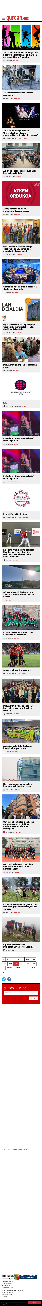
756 (33, 964)
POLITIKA (15, 292)
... (22, 959)
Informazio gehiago (14, 1304)
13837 (17, 968)
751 (4, 964)
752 (10, 964)
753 (16, 964)
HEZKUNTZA (19, 332)
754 (22, 964)
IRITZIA (24, 406)
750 (33, 959)
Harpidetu (33, 998)
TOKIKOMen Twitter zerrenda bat (15, 1149)
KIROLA (16, 444)
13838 (25, 968)
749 (27, 959)
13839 (32, 968)
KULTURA (24, 138)
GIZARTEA (16, 60)
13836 (9, 968)
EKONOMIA (17, 789)
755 (27, 964)
